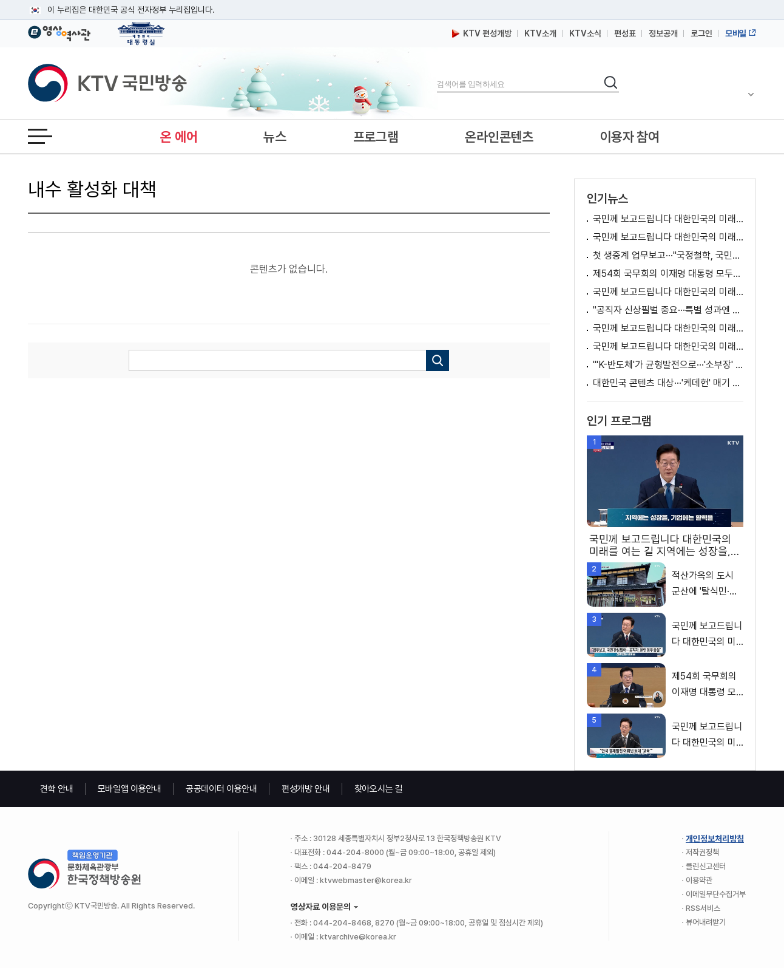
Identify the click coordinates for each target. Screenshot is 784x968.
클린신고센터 (706, 866)
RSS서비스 (703, 908)
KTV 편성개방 (482, 33)
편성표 (625, 33)
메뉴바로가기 (0, 0)
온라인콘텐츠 (499, 137)
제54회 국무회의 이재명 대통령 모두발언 (668, 273)
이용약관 (699, 880)
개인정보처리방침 (715, 839)
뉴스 (274, 137)
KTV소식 (585, 33)
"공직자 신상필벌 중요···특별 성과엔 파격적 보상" (668, 310)
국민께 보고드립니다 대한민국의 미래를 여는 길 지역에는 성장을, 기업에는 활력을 (668, 219)
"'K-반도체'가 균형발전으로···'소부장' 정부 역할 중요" (668, 364)
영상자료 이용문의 (321, 907)
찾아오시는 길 (378, 788)
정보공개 (663, 33)
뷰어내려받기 (706, 922)
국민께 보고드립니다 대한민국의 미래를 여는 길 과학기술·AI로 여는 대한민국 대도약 (668, 292)
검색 (437, 74)
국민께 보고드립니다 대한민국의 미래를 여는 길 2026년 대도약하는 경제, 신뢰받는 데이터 (668, 237)
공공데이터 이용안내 (221, 788)
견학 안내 (56, 788)
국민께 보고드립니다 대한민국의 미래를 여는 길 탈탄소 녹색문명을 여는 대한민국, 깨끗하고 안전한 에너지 (668, 346)
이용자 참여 (630, 137)
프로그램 (376, 137)
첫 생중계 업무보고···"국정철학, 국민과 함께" (668, 255)
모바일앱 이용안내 (129, 788)
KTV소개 (540, 33)
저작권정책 (702, 852)
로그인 (701, 33)
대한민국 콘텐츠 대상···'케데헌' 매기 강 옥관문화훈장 (668, 383)
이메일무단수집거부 (716, 894)
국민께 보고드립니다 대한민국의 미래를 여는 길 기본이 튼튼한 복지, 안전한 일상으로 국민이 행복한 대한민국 (668, 328)
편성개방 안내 (306, 788)
